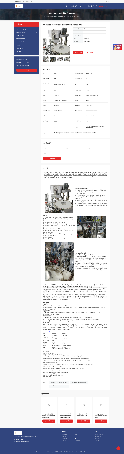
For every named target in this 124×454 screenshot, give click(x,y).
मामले (75, 436)
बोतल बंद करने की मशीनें (21, 32)
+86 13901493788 (25, 62)
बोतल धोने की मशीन (20, 42)
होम (44, 16)
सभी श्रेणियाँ (97, 440)
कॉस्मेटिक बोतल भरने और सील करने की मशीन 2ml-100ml (83, 415)
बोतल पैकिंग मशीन (20, 35)
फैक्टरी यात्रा (64, 436)
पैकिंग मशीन (18, 51)
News (76, 434)
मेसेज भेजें (52, 158)
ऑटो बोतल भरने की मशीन (51, 16)
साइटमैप (76, 438)
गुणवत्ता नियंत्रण (64, 438)
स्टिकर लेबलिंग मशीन (20, 38)
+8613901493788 (26, 65)
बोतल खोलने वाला (19, 45)
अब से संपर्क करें (90, 52)
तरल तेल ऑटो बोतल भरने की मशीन (79, 382)
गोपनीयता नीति (77, 440)
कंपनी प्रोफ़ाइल (64, 434)
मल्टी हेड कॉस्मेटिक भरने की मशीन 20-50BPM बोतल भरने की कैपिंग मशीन (48, 416)
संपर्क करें (27, 70)
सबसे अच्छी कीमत (78, 52)
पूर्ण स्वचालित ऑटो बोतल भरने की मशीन (59, 382)
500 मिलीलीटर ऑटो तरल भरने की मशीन (59, 386)
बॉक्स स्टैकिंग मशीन (20, 48)
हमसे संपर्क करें (64, 440)
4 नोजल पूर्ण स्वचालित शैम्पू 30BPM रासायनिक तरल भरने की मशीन (100, 416)
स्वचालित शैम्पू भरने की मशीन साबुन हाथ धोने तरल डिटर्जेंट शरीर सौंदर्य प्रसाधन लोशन (65, 416)
